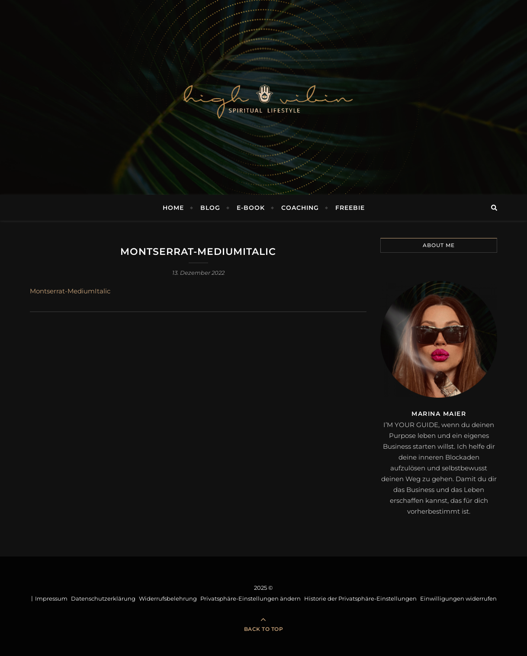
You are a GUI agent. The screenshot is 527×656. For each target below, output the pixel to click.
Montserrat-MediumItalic (70, 291)
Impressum (51, 598)
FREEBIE (350, 208)
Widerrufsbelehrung (168, 598)
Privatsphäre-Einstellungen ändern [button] (250, 598)
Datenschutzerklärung (103, 598)
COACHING (300, 208)
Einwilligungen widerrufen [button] (458, 598)
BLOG (210, 208)
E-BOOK (251, 208)
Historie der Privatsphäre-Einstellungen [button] (360, 598)
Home (173, 208)
